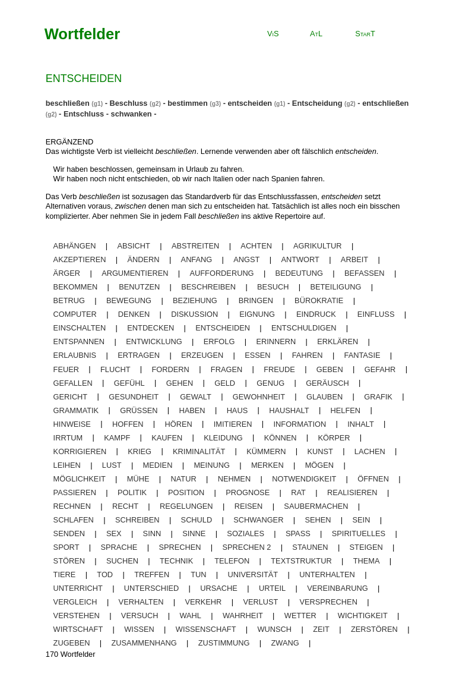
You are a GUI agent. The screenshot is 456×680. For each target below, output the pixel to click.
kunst (319, 450)
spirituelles (358, 533)
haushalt (289, 409)
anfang (197, 259)
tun (198, 574)
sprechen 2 (247, 547)
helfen (346, 409)
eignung (257, 314)
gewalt (195, 396)
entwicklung (154, 341)
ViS (273, 33)
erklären (337, 341)
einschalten (79, 327)
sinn (152, 533)
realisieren (352, 492)
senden (69, 533)
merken (267, 465)
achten (256, 245)
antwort (300, 259)
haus (237, 409)
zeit (321, 629)
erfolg (219, 341)
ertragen (139, 355)
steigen (366, 547)
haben (192, 409)
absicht (133, 245)
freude (279, 368)
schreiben (137, 519)
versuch (140, 615)
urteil (272, 588)
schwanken (131, 113)
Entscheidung (317, 103)
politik (132, 492)
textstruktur (301, 560)
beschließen (68, 103)
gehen (180, 382)
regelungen (186, 506)
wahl (190, 615)
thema (366, 560)
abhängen (74, 245)
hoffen (128, 423)
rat (298, 492)
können (280, 437)
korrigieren (80, 450)
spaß (298, 533)
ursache (219, 588)
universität (253, 574)
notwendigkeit (304, 478)
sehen (318, 519)
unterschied (151, 588)
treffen (151, 574)
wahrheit (243, 615)
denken (134, 314)
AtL (316, 33)
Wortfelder (83, 34)
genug (270, 382)
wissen (139, 629)
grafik (378, 396)
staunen (310, 547)
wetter (300, 615)
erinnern (276, 341)
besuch (273, 286)
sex (114, 533)
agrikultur (317, 245)
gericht (70, 396)
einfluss (376, 314)
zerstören (374, 629)
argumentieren (135, 273)
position (186, 492)
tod (105, 574)
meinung (211, 465)
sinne (193, 533)
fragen (226, 368)
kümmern (266, 450)
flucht (115, 368)
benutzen (139, 286)
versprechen (328, 601)
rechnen (72, 506)
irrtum (68, 437)
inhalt (360, 423)
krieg (139, 450)
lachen (369, 450)
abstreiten (195, 245)
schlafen (73, 519)
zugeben (71, 642)
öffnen (373, 478)
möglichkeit (79, 478)
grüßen (138, 409)
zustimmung (224, 642)
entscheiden (249, 103)
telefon (231, 560)
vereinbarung (337, 588)
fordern (170, 368)
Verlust (260, 601)
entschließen (385, 103)
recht (125, 506)
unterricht (78, 588)
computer (75, 314)
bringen (256, 300)
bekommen (75, 286)
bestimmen (187, 103)
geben (329, 368)
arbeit (354, 259)
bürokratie (318, 300)
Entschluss (84, 113)
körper (334, 437)
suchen (122, 560)
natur (184, 478)
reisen (249, 506)
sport (66, 547)
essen (257, 355)
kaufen (166, 437)
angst (246, 259)
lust (112, 465)
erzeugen (202, 355)
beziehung (195, 300)
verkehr (203, 601)
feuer (66, 368)
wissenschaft (206, 629)
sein (361, 519)
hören (178, 423)
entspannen (79, 341)
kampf (117, 437)
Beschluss (128, 103)
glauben (324, 396)
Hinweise (72, 423)
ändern (144, 259)
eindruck (316, 314)
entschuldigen (304, 327)
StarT (365, 33)
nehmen (234, 478)
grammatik (76, 409)
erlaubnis (75, 355)
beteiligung (335, 286)
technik (176, 560)
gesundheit (134, 396)
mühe (138, 478)
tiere (64, 574)
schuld (197, 519)
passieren (74, 492)
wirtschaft (78, 629)
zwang (285, 642)
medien (158, 465)
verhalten (141, 601)
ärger (67, 273)
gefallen (73, 382)
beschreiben (208, 286)
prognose (248, 492)
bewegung (128, 300)
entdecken (150, 327)
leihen (67, 465)
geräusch (327, 382)
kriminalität (199, 450)
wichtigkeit (363, 615)
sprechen (180, 547)
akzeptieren (79, 259)
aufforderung (222, 273)
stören (69, 560)
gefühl (129, 382)
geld (224, 382)
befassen (364, 273)
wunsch (275, 629)
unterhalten (327, 574)
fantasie (362, 355)
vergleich (75, 601)
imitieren (233, 423)
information (300, 423)
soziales (245, 533)
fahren (307, 355)
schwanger (258, 519)
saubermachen (316, 506)
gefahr (380, 368)
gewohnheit (259, 396)
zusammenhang (144, 642)
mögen (319, 465)
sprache (118, 547)
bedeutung (299, 273)
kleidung (223, 437)
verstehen (76, 615)
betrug (69, 300)
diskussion (194, 314)
